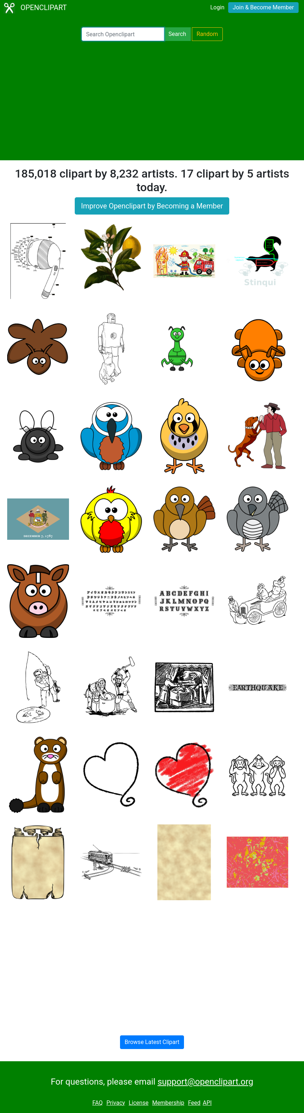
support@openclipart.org (205, 1082)
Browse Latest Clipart (152, 1042)
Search (177, 34)
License (138, 1102)
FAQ (97, 1102)
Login (217, 7)
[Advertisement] (152, 100)
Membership (168, 1102)
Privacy (115, 1102)
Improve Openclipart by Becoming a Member (152, 206)
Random (207, 34)
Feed (194, 1102)
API (207, 1102)
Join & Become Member (263, 7)
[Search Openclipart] (123, 34)
